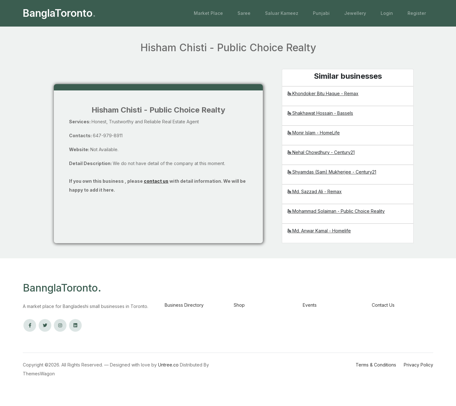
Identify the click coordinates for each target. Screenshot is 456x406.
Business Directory (184, 305)
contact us (156, 181)
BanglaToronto (59, 13)
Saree (244, 13)
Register (417, 13)
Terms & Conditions (376, 364)
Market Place (208, 13)
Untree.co (168, 364)
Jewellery (355, 13)
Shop (239, 305)
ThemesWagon (39, 373)
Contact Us (383, 305)
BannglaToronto (62, 288)
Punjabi (321, 13)
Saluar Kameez (281, 13)
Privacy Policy (418, 364)
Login (387, 13)
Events (310, 305)
